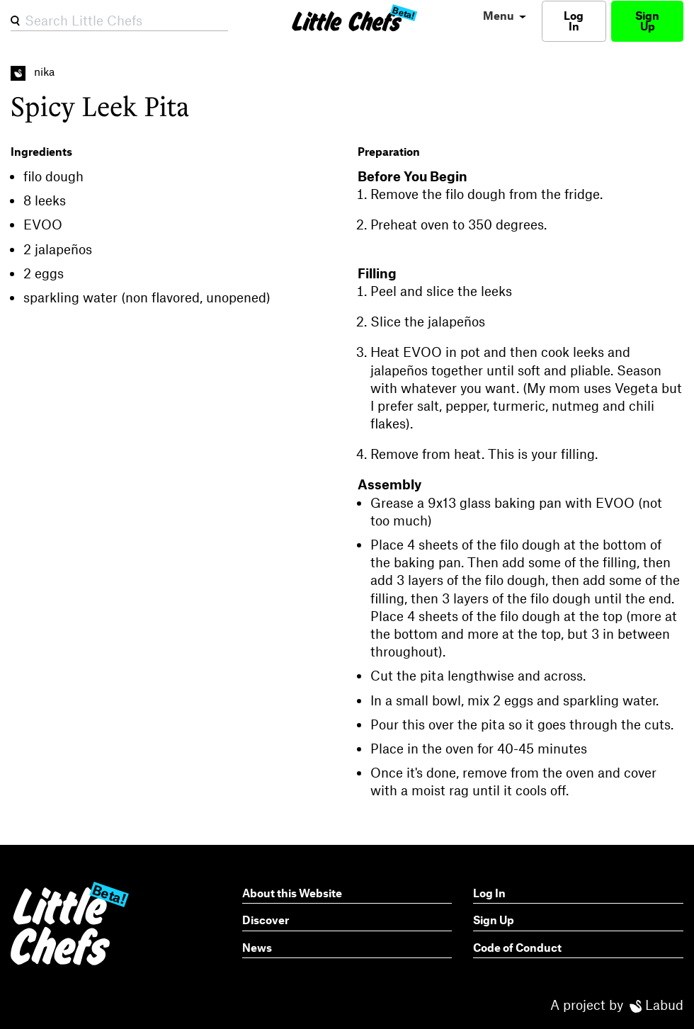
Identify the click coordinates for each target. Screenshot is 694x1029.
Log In (574, 20)
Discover (265, 919)
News (257, 947)
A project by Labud (616, 1004)
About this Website (292, 892)
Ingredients (41, 151)
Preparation (389, 151)
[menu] (502, 16)
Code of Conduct (517, 947)
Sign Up (647, 20)
